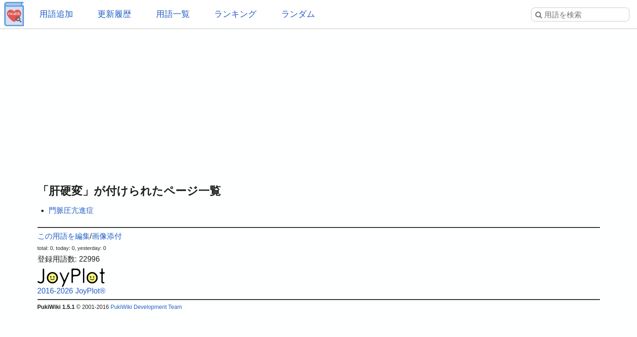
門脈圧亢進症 (71, 210)
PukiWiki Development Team (146, 307)
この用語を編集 (63, 236)
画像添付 (107, 236)
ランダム (298, 14)
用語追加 (56, 14)
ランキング (235, 14)
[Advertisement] (318, 102)
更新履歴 (114, 14)
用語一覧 (173, 14)
